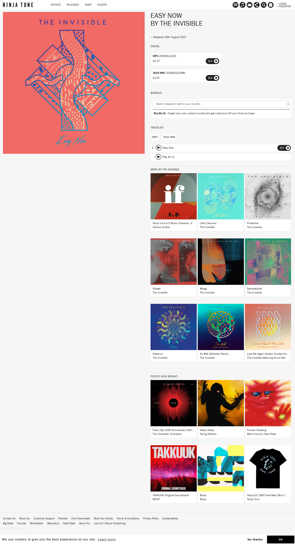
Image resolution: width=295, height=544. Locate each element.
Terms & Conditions (128, 518)
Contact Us (9, 518)
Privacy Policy (151, 518)
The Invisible (181, 23)
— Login (281, 4)
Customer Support (43, 518)
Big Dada (8, 523)
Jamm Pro (84, 523)
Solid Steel (69, 523)
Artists (56, 5)
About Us (24, 518)
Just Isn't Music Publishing (109, 523)
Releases (73, 5)
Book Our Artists (103, 518)
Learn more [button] (107, 539)
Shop (88, 5)
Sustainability (170, 518)
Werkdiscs (53, 523)
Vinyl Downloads (80, 518)
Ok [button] (281, 539)
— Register (283, 6)
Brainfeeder (36, 523)
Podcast (63, 518)
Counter (21, 523)
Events (102, 5)
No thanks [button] (255, 539)
